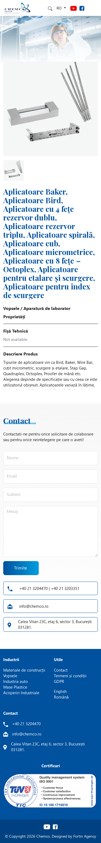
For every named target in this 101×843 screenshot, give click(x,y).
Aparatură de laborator (46, 308)
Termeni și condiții (70, 675)
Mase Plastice (15, 687)
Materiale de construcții (24, 670)
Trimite (20, 568)
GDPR (59, 681)
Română (61, 697)
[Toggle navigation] (93, 8)
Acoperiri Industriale (21, 692)
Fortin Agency (84, 836)
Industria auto (15, 681)
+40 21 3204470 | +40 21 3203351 (43, 588)
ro (60, 8)
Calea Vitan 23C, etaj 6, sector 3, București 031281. (50, 624)
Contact (61, 670)
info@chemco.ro (28, 606)
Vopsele (11, 308)
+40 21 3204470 (26, 723)
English (60, 691)
